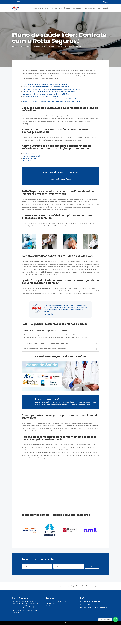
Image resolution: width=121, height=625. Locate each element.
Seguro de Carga (64, 586)
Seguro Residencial (103, 8)
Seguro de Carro (38, 8)
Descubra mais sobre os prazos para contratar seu (46, 94)
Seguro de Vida (90, 8)
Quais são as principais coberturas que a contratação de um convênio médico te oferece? (51, 99)
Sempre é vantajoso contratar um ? (40, 96)
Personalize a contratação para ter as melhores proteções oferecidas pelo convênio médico (52, 101)
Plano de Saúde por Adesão (31, 156)
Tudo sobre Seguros (92, 586)
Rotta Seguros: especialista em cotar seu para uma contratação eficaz (52, 89)
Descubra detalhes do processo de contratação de (45, 84)
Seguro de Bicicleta (65, 8)
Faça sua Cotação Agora (60, 179)
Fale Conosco (105, 586)
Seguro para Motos (51, 8)
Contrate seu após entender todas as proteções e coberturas (49, 91)
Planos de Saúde (28, 153)
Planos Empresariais (29, 158)
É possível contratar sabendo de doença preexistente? (47, 87)
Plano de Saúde (78, 8)
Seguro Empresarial (77, 586)
